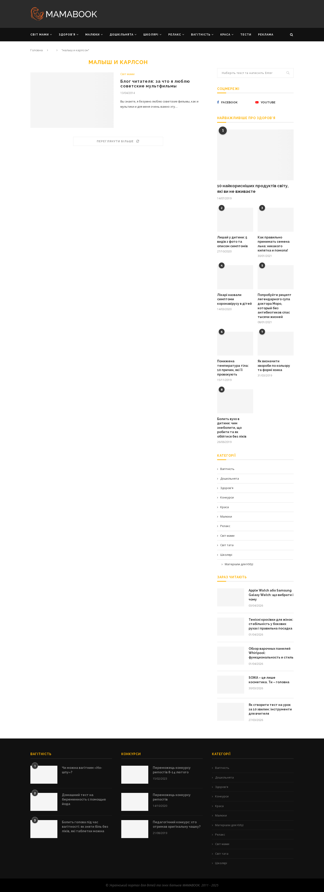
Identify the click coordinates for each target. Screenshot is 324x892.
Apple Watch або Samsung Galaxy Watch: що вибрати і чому (271, 595)
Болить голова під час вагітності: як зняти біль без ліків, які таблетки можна (85, 826)
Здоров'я (226, 488)
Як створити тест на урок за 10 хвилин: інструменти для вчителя (270, 709)
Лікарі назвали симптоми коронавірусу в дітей (234, 299)
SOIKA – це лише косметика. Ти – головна (269, 680)
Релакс (225, 526)
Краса (224, 507)
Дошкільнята (229, 478)
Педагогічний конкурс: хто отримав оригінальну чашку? (176, 824)
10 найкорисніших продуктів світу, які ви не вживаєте (253, 188)
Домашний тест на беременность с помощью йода (84, 799)
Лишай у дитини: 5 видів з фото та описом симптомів (232, 242)
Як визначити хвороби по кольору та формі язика (274, 365)
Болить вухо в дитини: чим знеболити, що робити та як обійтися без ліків (231, 427)
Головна (36, 50)
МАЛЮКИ (92, 34)
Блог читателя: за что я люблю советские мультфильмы (155, 83)
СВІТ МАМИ (39, 34)
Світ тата (227, 545)
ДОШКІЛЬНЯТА (121, 34)
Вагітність (227, 469)
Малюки (226, 516)
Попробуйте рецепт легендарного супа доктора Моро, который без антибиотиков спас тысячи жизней (274, 306)
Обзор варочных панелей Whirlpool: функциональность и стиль (271, 653)
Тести (245, 34)
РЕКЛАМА (265, 34)
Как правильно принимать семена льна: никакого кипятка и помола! (274, 244)
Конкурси (227, 497)
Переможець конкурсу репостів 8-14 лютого (172, 770)
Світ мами (127, 74)
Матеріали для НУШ (239, 564)
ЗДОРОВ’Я (67, 34)
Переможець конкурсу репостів (172, 797)
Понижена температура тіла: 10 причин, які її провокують (233, 367)
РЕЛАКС (174, 34)
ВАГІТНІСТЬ (200, 34)
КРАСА (225, 34)
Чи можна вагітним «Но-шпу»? (82, 770)
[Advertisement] (207, 13)
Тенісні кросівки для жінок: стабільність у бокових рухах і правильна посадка (271, 624)
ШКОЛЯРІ (150, 34)
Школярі (226, 555)
